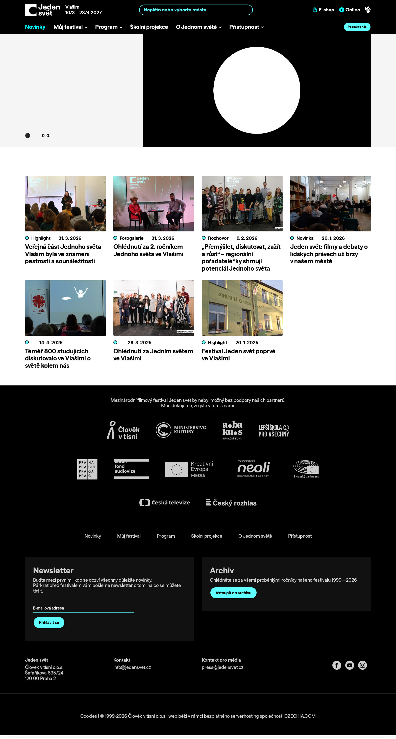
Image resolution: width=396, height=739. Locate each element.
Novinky (35, 27)
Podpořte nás (357, 26)
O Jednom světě (196, 27)
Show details (78, 732)
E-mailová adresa (49, 600)
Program (106, 27)
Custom (354, 712)
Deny (354, 723)
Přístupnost (244, 27)
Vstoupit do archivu (233, 593)
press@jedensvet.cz (222, 667)
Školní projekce (149, 27)
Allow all (354, 702)
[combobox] (196, 10)
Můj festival (68, 27)
